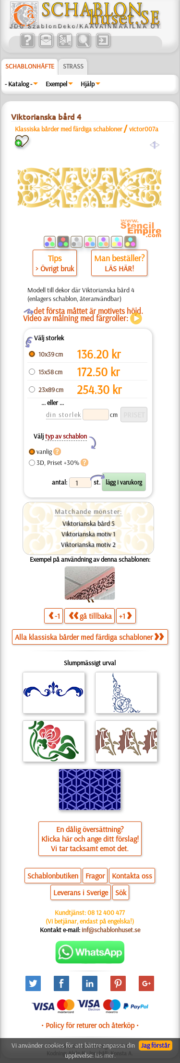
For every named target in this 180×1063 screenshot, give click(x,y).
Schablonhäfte (29, 66)
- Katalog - (18, 84)
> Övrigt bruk (55, 268)
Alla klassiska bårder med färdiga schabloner (89, 637)
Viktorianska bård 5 (88, 523)
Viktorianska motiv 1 (88, 534)
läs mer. (105, 1055)
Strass (73, 66)
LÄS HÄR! (119, 268)
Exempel (56, 84)
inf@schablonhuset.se (111, 929)
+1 (125, 615)
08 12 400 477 (106, 912)
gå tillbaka (90, 615)
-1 (54, 615)
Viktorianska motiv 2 (88, 544)
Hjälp (88, 84)
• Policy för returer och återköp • (90, 1025)
